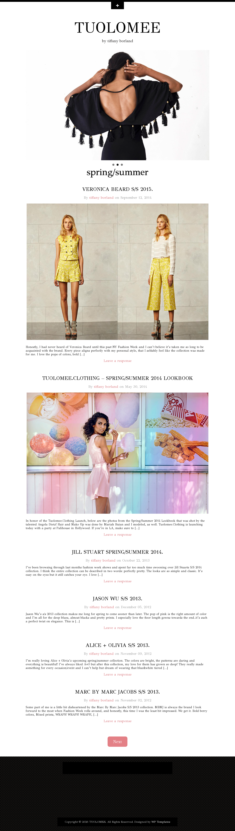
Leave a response (117, 361)
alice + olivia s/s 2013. (118, 645)
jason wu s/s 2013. (117, 598)
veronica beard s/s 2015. (117, 189)
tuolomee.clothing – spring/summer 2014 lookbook (117, 378)
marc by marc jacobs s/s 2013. (117, 692)
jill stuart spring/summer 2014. (117, 552)
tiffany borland (101, 197)
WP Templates (160, 821)
